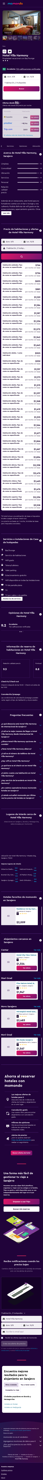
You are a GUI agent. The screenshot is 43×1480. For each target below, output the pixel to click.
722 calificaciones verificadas (28, 69)
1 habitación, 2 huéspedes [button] (15, 83)
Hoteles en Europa (27, 1472)
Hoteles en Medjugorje (12, 1424)
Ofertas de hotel (13, 1472)
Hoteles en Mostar (11, 1421)
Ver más (37, 950)
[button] (3, 3)
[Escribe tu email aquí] (23, 1348)
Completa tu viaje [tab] (12, 1407)
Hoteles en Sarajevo (32, 1474)
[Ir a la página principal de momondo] (15, 3)
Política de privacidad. (22, 1367)
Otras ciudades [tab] (11, 1401)
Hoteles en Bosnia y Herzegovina (12, 1474)
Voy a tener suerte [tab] (28, 1401)
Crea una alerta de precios (21, 1140)
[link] (27, 968)
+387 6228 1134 (9, 66)
